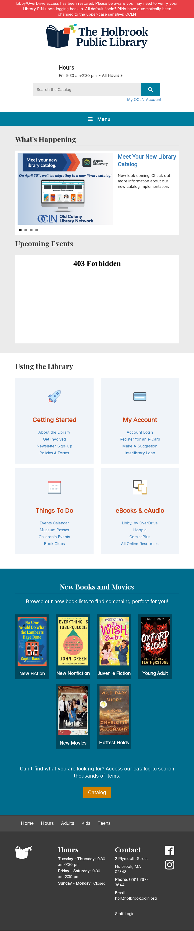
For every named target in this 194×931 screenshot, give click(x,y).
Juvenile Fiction (114, 673)
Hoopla (140, 529)
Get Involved (54, 439)
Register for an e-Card (140, 439)
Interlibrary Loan (140, 453)
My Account (140, 419)
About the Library (54, 432)
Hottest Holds (114, 743)
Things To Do (54, 510)
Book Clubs (54, 543)
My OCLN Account (144, 99)
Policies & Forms (54, 453)
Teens (104, 823)
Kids (85, 823)
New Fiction (32, 673)
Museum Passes (54, 529)
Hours (66, 67)
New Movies (73, 743)
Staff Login (124, 913)
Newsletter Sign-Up (54, 446)
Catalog (97, 792)
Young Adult (155, 673)
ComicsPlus (139, 536)
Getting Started (54, 419)
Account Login (140, 432)
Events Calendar (54, 523)
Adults (67, 823)
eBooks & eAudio (140, 510)
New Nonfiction (73, 673)
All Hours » (112, 75)
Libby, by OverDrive (140, 523)
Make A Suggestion (139, 446)
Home (27, 823)
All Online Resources (140, 543)
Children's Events (54, 536)
